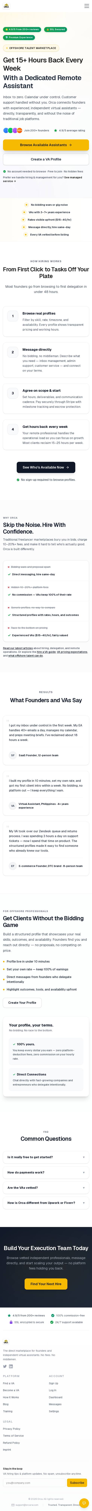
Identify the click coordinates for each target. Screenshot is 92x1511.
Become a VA (11, 1390)
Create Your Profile (22, 1003)
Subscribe (77, 1483)
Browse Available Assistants (46, 145)
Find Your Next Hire (46, 1284)
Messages (55, 1404)
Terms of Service (13, 1435)
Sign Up (53, 1383)
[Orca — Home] (6, 6)
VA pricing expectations (72, 652)
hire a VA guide (46, 652)
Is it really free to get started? (46, 1157)
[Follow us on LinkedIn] (11, 1366)
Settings (54, 1411)
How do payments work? (46, 1172)
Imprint (7, 1449)
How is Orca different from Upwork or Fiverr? (46, 1203)
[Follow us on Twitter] (5, 1366)
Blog (5, 1404)
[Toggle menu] (86, 6)
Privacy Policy (11, 1428)
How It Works (11, 1397)
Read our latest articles (18, 648)
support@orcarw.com (24, 1505)
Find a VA (8, 1383)
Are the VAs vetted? (46, 1187)
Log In (52, 1390)
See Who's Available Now (46, 467)
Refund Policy (11, 1442)
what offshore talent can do (25, 655)
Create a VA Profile (46, 159)
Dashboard (55, 1397)
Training (7, 1411)
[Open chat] (84, 1503)
